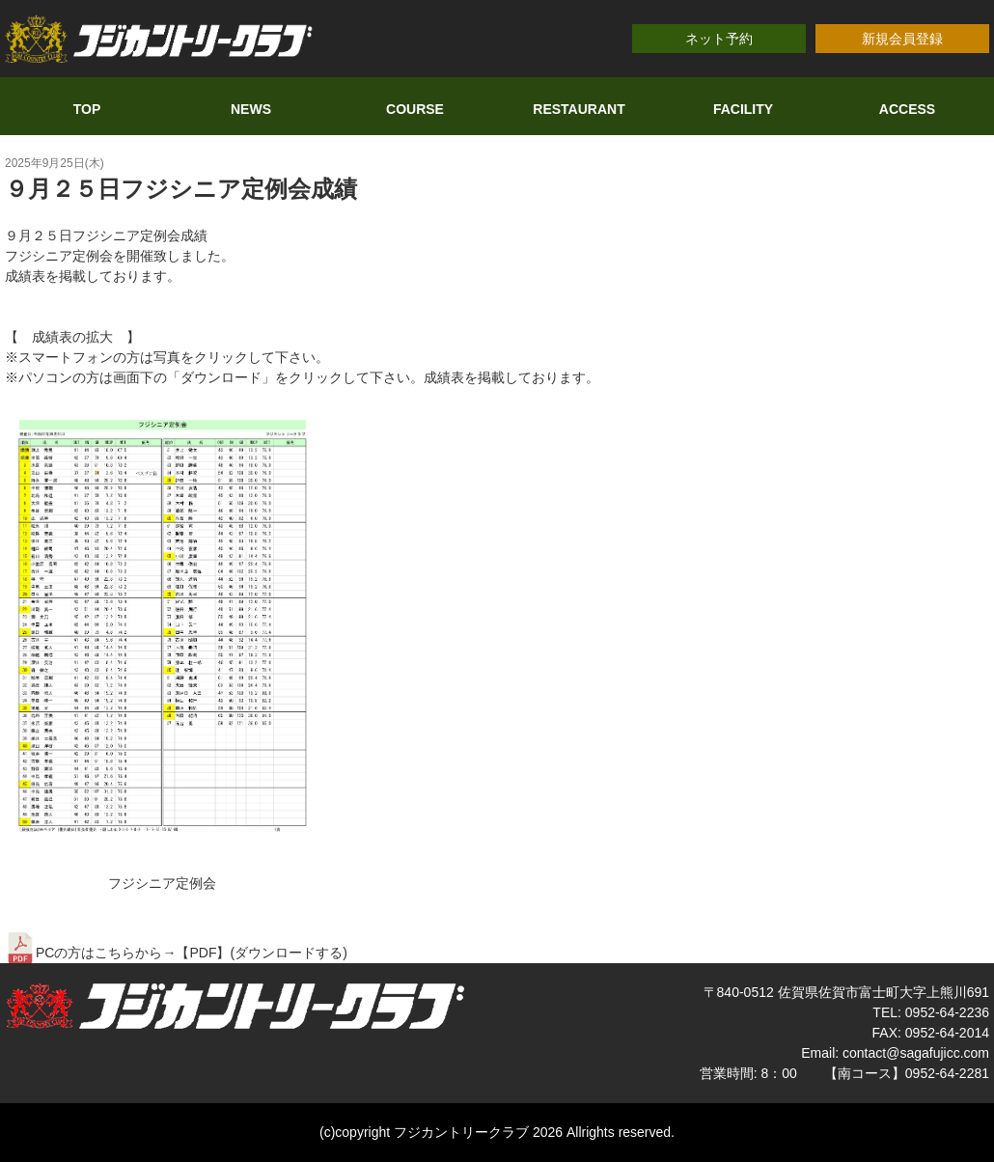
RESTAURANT (578, 109)
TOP (87, 109)
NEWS (251, 109)
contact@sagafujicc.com (915, 1053)
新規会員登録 (902, 38)
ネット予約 (719, 38)
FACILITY (743, 109)
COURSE (415, 109)
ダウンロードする (289, 952)
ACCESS (907, 109)
